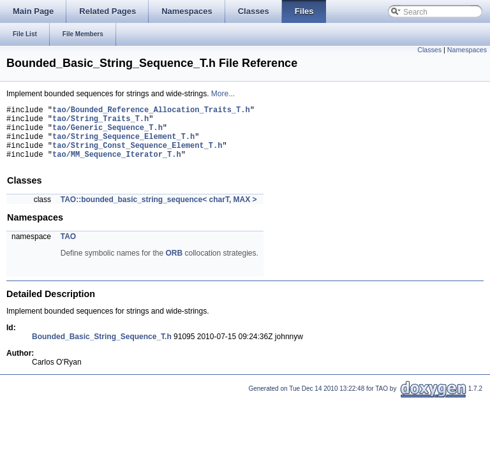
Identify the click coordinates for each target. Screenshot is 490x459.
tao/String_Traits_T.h (100, 122)
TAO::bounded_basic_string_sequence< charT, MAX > (159, 211)
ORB (173, 264)
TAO (68, 248)
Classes (429, 50)
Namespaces (467, 50)
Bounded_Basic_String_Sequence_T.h (102, 348)
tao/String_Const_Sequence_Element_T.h (137, 154)
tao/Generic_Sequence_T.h (107, 132)
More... (223, 93)
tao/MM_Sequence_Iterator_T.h (116, 165)
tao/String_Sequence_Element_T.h (123, 143)
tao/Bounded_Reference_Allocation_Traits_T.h (151, 111)
